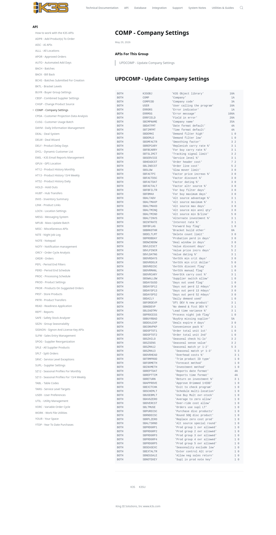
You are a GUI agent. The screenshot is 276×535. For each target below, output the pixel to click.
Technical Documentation (102, 8)
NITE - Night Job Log (48, 234)
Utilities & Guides (223, 8)
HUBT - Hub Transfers (48, 193)
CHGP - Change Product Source (54, 104)
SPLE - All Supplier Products (52, 347)
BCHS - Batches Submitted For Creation (59, 80)
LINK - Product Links (48, 205)
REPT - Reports (44, 312)
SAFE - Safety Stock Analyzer (52, 318)
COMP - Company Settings (51, 110)
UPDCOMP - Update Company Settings (147, 63)
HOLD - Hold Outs (46, 187)
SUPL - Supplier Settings (50, 365)
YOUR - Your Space (47, 418)
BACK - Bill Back (45, 74)
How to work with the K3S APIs (54, 33)
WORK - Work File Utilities (51, 413)
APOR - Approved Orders (50, 56)
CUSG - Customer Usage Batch (54, 122)
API (126, 8)
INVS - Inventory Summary (52, 199)
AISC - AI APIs (43, 45)
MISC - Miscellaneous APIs (51, 229)
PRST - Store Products (48, 294)
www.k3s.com (151, 506)
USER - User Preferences (50, 395)
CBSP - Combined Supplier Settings (57, 98)
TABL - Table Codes (47, 383)
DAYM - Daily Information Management (60, 128)
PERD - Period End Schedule (52, 270)
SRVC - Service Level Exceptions (54, 359)
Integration (159, 8)
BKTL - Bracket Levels (48, 86)
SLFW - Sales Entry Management (55, 335)
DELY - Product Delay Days (51, 145)
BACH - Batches (45, 68)
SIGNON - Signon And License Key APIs (59, 329)
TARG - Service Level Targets (52, 389)
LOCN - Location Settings (50, 211)
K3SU (142, 487)
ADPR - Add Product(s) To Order (55, 39)
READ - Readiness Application (53, 306)
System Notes (197, 8)
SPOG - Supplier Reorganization (55, 341)
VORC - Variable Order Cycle (52, 407)
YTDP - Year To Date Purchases (54, 424)
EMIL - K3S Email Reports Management (59, 157)
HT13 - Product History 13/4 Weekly (57, 175)
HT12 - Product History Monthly (55, 169)
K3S (133, 487)
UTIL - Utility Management (51, 401)
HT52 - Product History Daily (53, 181)
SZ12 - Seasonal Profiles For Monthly (58, 371)
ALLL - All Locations (47, 50)
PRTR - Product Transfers (50, 300)
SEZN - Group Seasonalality (52, 324)
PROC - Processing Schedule (52, 276)
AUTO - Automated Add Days (53, 62)
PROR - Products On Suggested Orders (59, 288)
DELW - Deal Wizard (47, 140)
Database (140, 8)
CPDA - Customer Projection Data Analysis (61, 116)
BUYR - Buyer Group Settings (53, 92)
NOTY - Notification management (56, 246)
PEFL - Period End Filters (50, 264)
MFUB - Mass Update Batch (52, 223)
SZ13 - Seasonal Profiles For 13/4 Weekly (60, 377)
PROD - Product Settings (50, 282)
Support (177, 8)
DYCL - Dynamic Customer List (54, 151)
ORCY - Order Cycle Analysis (52, 252)
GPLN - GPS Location (48, 163)
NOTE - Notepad (45, 240)
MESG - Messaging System (51, 217)
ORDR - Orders (44, 258)
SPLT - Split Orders (46, 353)
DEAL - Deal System (47, 134)
